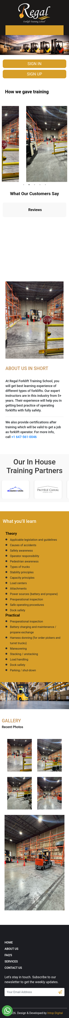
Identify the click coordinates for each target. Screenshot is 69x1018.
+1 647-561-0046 (24, 437)
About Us (11, 949)
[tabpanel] (34, 142)
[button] (5, 45)
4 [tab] (40, 184)
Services (11, 961)
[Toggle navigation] (10, 30)
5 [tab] (45, 184)
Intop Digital (55, 1013)
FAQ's (8, 955)
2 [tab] (29, 184)
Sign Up (34, 74)
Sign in (35, 63)
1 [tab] (23, 184)
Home (9, 942)
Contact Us (13, 968)
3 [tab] (34, 184)
